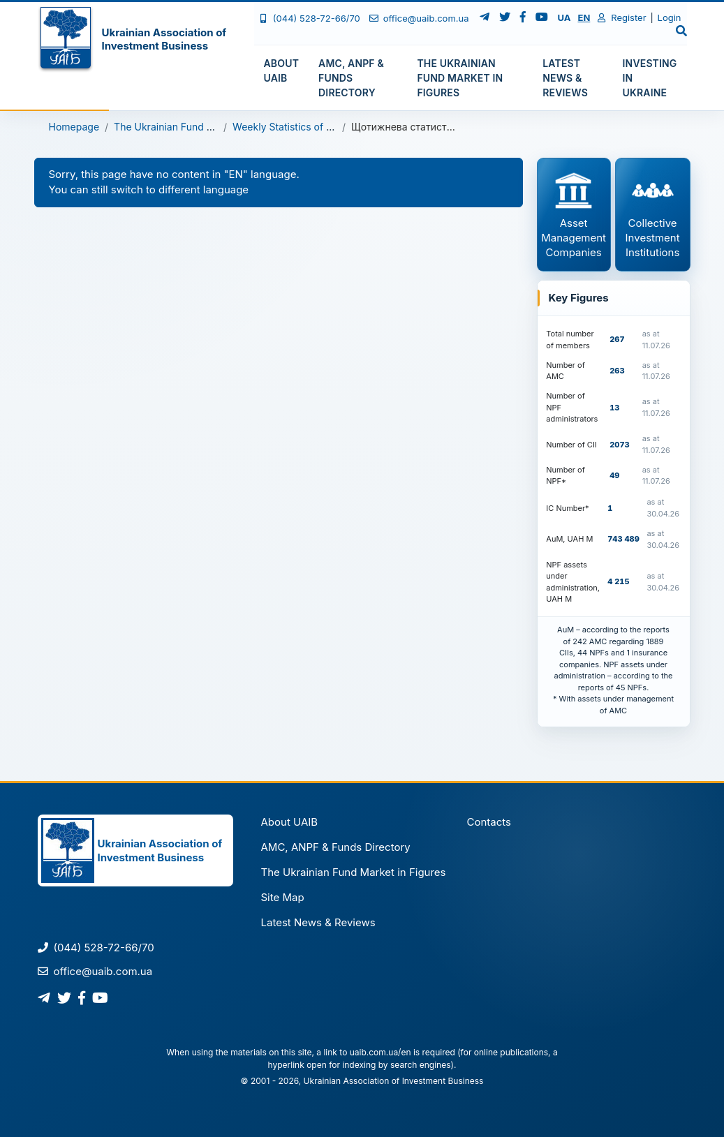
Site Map (282, 897)
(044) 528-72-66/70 (309, 18)
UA (564, 17)
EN (583, 17)
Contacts (489, 821)
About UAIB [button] (282, 70)
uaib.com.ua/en (380, 1052)
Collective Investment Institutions (653, 214)
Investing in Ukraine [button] (650, 77)
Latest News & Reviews (317, 922)
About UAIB (289, 821)
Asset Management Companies (573, 214)
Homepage (74, 127)
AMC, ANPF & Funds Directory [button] (351, 77)
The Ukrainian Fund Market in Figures (200, 127)
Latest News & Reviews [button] (565, 77)
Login (669, 17)
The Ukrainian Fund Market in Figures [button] (460, 77)
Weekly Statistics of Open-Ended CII (316, 127)
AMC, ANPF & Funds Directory (335, 847)
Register (621, 17)
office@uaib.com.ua (419, 18)
